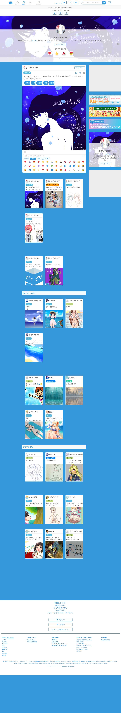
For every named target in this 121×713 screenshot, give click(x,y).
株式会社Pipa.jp (105, 640)
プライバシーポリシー (58, 643)
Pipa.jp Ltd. (71, 666)
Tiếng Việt (5, 643)
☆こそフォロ (60, 44)
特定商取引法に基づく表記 (59, 645)
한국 (3, 645)
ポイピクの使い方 (32, 641)
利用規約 (54, 640)
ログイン (60, 619)
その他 (46, 158)
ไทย (3, 651)
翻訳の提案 (10, 638)
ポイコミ (79, 651)
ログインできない (81, 647)
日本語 (4, 655)
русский (4, 653)
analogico (64, 666)
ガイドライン (55, 641)
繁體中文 (4, 649)
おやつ (39, 158)
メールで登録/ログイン (61, 629)
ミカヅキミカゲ (60, 37)
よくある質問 (80, 643)
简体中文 (4, 647)
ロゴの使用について (82, 649)
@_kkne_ (35, 40)
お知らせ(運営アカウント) (83, 640)
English (4, 640)
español (4, 641)
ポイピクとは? (31, 640)
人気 (33, 158)
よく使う (26, 158)
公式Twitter (80, 641)
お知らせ (27, 73)
